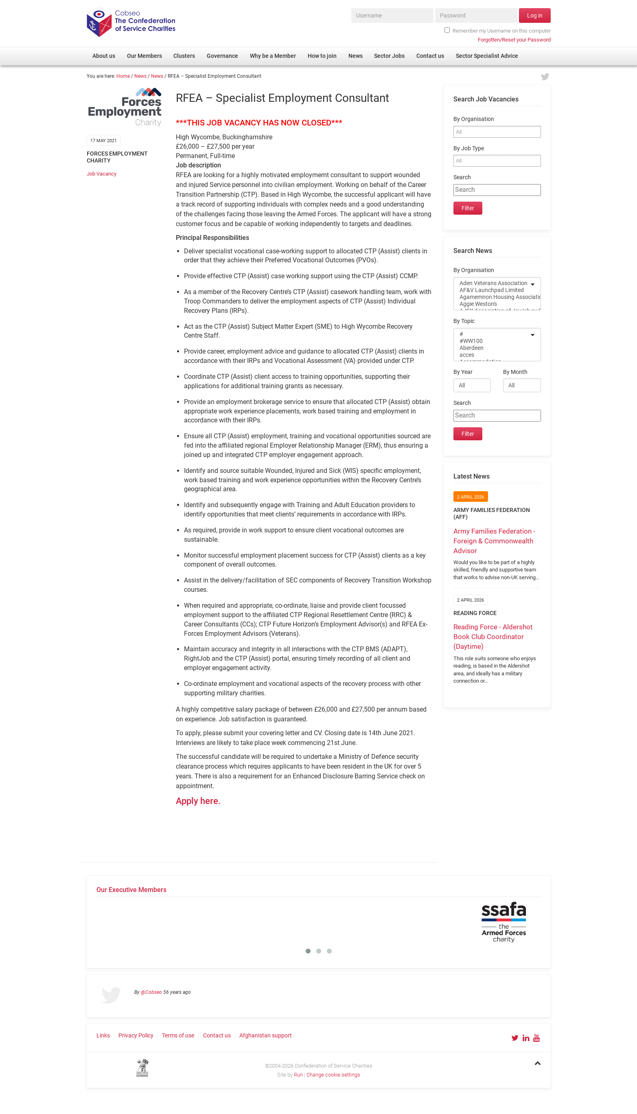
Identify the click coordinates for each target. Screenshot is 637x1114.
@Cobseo (151, 992)
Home (123, 76)
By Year (463, 372)
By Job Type (468, 148)
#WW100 (492, 341)
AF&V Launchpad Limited (492, 290)
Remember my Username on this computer (497, 30)
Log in (535, 15)
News (140, 76)
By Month (515, 372)
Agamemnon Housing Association (492, 297)
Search (462, 177)
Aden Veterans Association (492, 283)
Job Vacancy (101, 174)
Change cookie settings (333, 1075)
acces (492, 355)
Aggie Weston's (492, 304)
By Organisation (473, 119)
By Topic (464, 321)
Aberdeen (492, 348)
